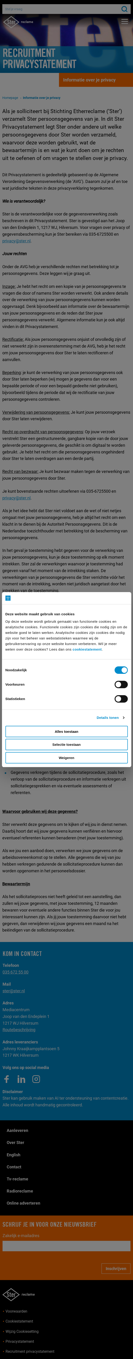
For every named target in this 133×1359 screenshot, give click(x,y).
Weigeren (66, 758)
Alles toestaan (66, 731)
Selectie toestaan (66, 744)
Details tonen (108, 718)
